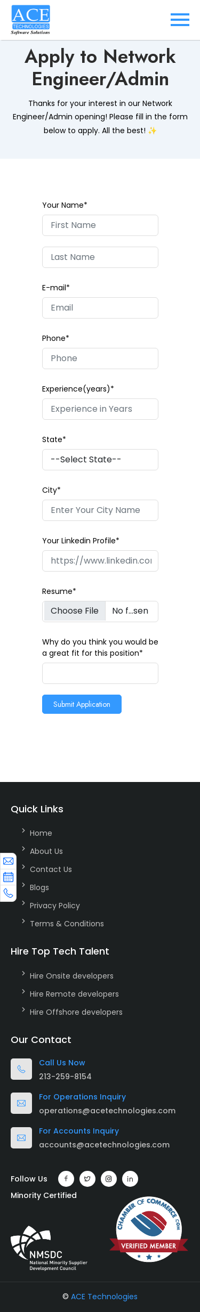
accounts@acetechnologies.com (104, 1144)
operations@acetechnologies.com (107, 1110)
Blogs (39, 887)
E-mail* (56, 287)
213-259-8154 (65, 1076)
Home (41, 833)
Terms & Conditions (67, 923)
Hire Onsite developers (72, 976)
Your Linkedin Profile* (80, 540)
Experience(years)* (78, 389)
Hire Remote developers (74, 994)
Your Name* (64, 205)
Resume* (59, 591)
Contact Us (51, 869)
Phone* (55, 338)
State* (54, 439)
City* (51, 490)
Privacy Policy (55, 905)
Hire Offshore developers (76, 1012)
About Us (46, 851)
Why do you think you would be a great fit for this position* (100, 647)
